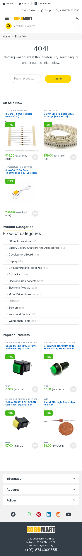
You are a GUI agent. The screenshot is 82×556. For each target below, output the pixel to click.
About (24, 3)
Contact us (42, 3)
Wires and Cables (16, 314)
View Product (35, 157)
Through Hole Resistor (16, 110)
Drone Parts (13, 274)
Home (8, 3)
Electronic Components (19, 280)
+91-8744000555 (68, 10)
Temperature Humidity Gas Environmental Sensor (18, 168)
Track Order (28, 10)
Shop (46, 10)
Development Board (18, 254)
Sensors (10, 307)
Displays (11, 261)
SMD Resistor (50, 110)
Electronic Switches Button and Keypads (21, 343)
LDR (46, 399)
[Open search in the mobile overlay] (41, 26)
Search (58, 78)
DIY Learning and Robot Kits (22, 267)
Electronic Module (16, 287)
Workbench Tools (16, 320)
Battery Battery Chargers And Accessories (31, 247)
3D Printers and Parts (18, 241)
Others (10, 301)
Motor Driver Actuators (19, 294)
